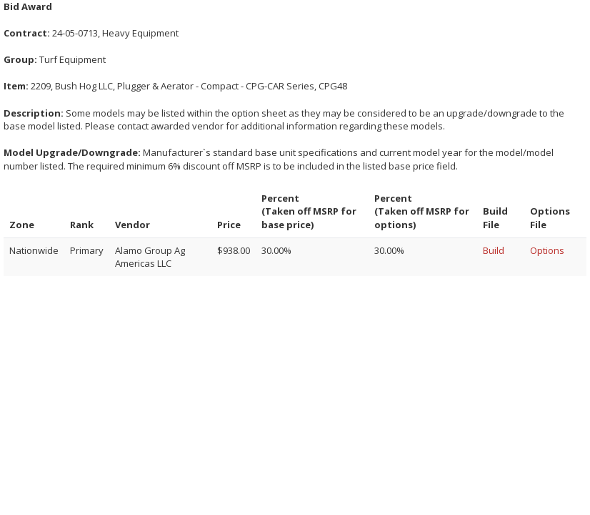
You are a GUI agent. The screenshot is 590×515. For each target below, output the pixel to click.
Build (493, 250)
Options (547, 250)
